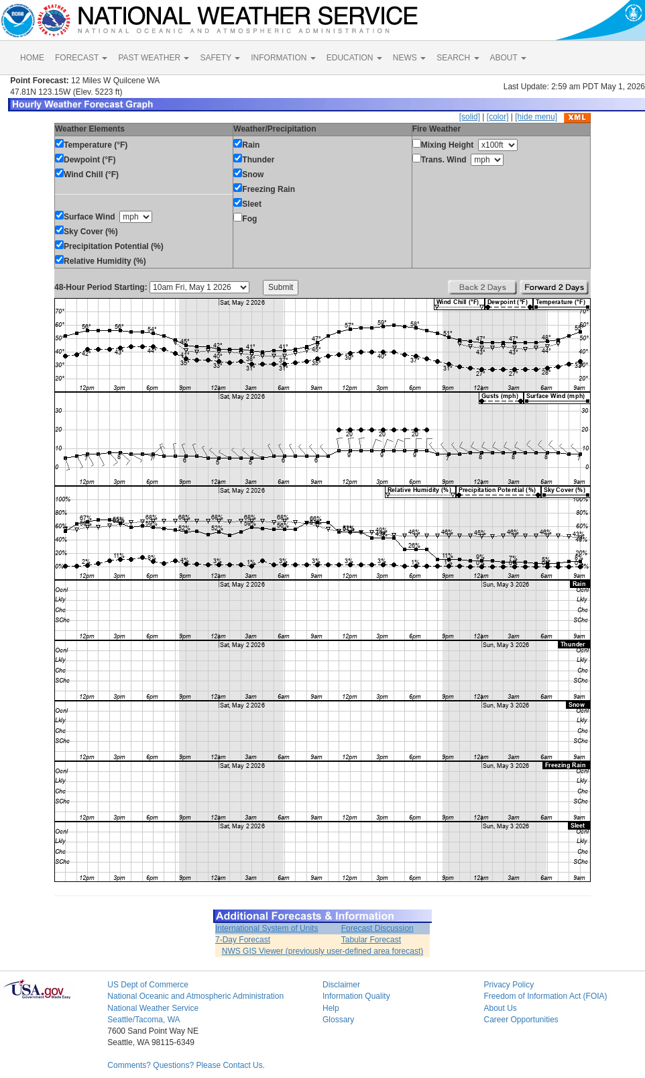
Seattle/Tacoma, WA (143, 1019)
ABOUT (508, 57)
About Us (499, 1008)
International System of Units (266, 928)
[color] (498, 116)
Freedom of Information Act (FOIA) (545, 996)
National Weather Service (152, 1008)
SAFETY (220, 57)
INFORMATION (283, 57)
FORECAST (81, 57)
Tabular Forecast (371, 939)
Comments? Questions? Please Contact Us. (186, 1065)
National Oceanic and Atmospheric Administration (195, 996)
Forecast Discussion (377, 928)
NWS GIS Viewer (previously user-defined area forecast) (323, 951)
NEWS (409, 57)
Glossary (338, 1019)
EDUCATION (354, 57)
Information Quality (356, 996)
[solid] (469, 116)
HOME (32, 57)
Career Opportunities (520, 1019)
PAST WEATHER (153, 57)
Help (330, 1008)
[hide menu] (536, 116)
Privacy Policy (508, 984)
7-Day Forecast (242, 939)
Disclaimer (341, 984)
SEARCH (457, 57)
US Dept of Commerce (147, 984)
